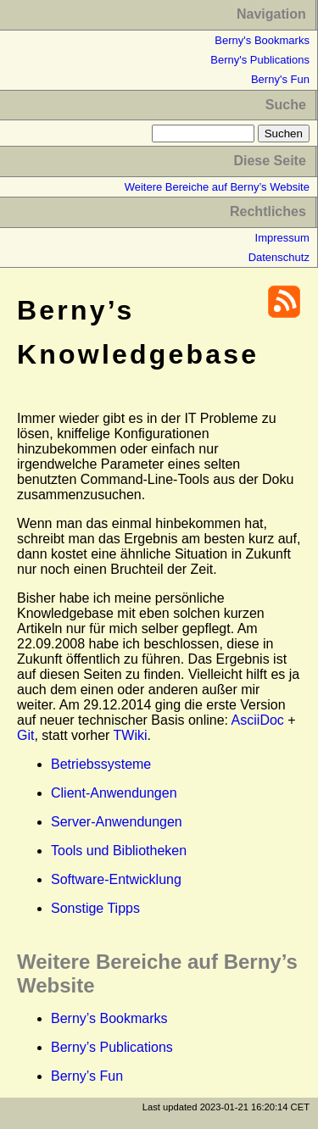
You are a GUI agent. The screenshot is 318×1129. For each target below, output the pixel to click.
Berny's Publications (260, 59)
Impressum (282, 237)
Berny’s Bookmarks (109, 1018)
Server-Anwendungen (116, 822)
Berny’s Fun (87, 1076)
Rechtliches (268, 211)
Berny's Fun (280, 79)
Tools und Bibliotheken (119, 850)
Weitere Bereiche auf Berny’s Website (217, 187)
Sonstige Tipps (95, 908)
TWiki (131, 735)
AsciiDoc (258, 720)
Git (25, 735)
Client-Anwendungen (114, 793)
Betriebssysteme (101, 764)
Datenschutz (279, 257)
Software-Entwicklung (116, 879)
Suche (285, 104)
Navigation (271, 14)
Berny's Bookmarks (262, 40)
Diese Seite (269, 160)
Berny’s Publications (112, 1047)
